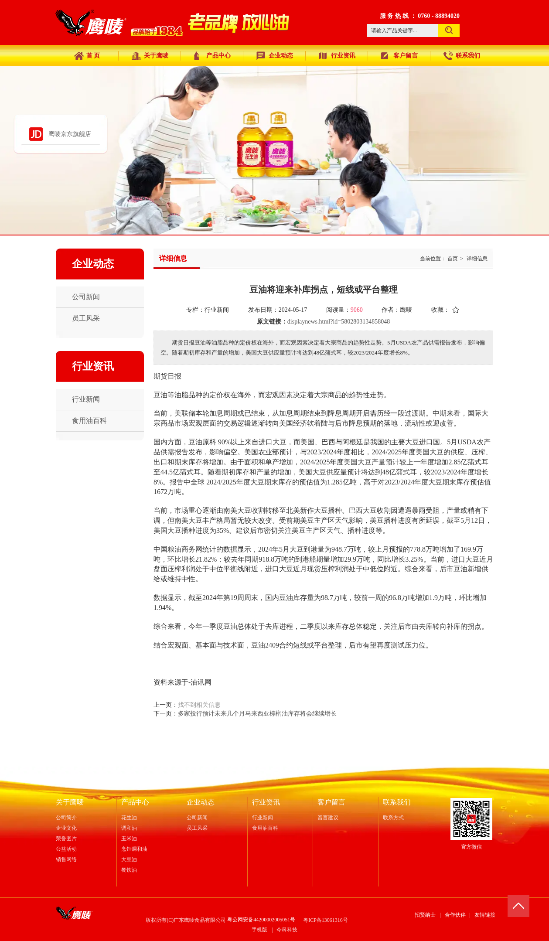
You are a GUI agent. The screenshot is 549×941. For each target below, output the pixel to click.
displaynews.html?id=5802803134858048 (338, 321)
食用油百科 (265, 828)
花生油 (129, 818)
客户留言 (331, 802)
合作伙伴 (455, 915)
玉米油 (129, 838)
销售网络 (66, 859)
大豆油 (129, 859)
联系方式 (393, 818)
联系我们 (397, 802)
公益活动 (66, 849)
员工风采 (197, 828)
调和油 (129, 828)
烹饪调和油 (134, 849)
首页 (452, 259)
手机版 (259, 930)
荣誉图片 (66, 838)
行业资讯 (266, 802)
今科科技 (286, 930)
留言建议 (327, 818)
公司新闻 (197, 818)
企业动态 (201, 802)
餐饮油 (129, 870)
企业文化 (66, 828)
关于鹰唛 (70, 802)
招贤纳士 (425, 915)
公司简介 (66, 818)
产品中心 (135, 802)
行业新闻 (262, 818)
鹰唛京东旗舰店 (69, 134)
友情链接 (484, 915)
